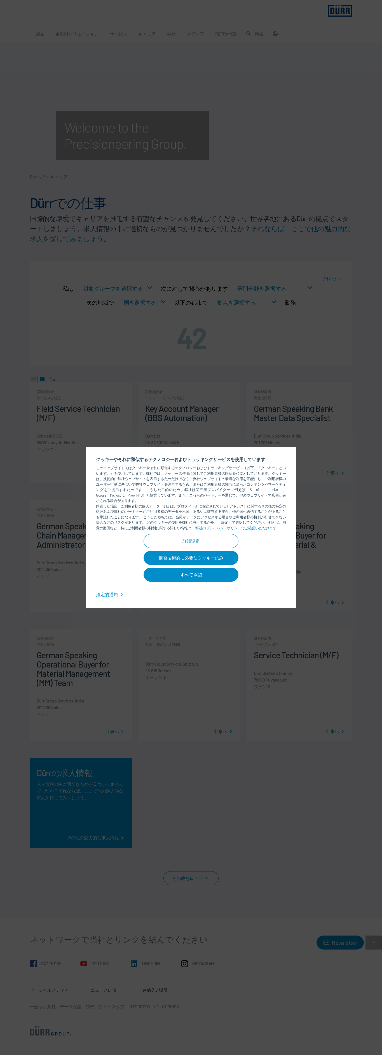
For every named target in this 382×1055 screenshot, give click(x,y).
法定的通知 (110, 594)
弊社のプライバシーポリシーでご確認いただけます (236, 528)
